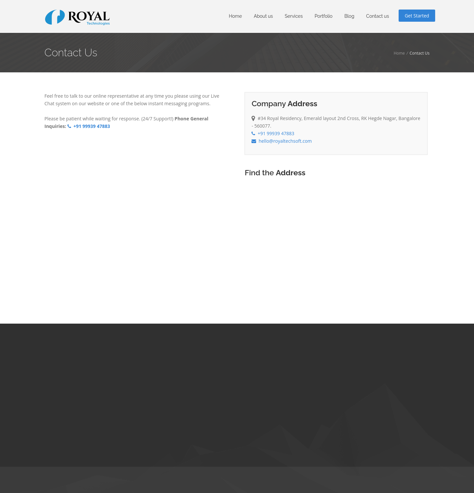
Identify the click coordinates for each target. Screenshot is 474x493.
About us (263, 16)
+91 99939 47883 (88, 126)
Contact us (377, 16)
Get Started (417, 15)
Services (294, 16)
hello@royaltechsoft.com (281, 141)
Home (235, 16)
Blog (349, 16)
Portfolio (323, 16)
